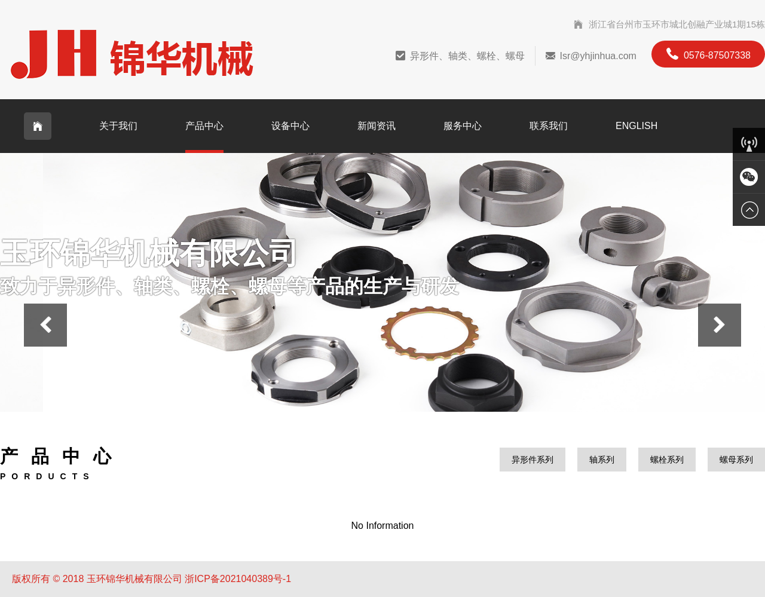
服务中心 (462, 126)
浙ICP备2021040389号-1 (238, 579)
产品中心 (204, 126)
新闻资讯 (376, 126)
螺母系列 (736, 459)
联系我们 (549, 126)
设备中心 (290, 126)
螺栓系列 (667, 459)
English (636, 126)
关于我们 (118, 126)
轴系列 (601, 459)
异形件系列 (532, 459)
